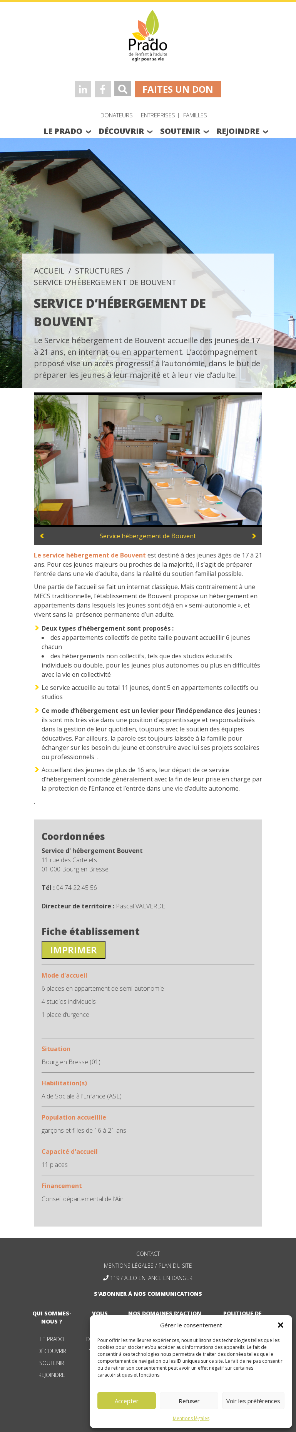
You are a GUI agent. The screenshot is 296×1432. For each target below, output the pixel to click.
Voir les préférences (253, 1401)
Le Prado (52, 1339)
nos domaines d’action (164, 1313)
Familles (195, 115)
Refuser (189, 1401)
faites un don (177, 89)
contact (148, 1253)
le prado (62, 131)
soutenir (180, 131)
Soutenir (51, 1363)
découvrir (121, 131)
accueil (49, 270)
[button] (280, 1325)
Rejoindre (51, 1375)
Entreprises (158, 115)
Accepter (127, 1401)
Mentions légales (191, 1418)
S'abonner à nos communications (148, 1293)
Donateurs (116, 115)
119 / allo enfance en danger (151, 1278)
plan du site (175, 1265)
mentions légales (129, 1265)
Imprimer (73, 949)
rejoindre (237, 131)
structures (99, 270)
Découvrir (51, 1351)
